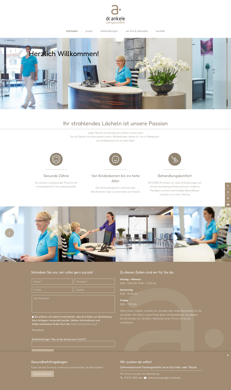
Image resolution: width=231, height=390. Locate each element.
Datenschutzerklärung (83, 324)
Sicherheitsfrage (41, 339)
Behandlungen (109, 31)
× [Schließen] (228, 355)
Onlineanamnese (42, 373)
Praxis (89, 31)
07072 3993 (130, 377)
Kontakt (160, 31)
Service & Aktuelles (137, 31)
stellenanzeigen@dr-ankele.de (164, 377)
